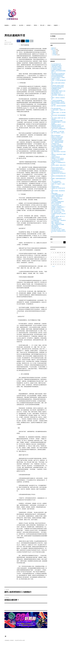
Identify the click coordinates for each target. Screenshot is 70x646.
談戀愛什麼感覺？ (54, 193)
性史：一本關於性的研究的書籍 (57, 142)
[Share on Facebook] (18, 41)
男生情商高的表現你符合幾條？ (57, 120)
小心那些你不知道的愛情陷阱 (56, 100)
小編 (5, 40)
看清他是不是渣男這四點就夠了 (57, 167)
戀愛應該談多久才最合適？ (56, 124)
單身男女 (54, 50)
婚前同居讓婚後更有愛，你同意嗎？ (58, 101)
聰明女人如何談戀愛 (55, 221)
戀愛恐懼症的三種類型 (55, 197)
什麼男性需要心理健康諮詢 (56, 66)
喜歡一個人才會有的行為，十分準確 (58, 211)
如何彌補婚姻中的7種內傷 (56, 88)
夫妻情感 (54, 52)
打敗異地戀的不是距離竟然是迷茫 (57, 201)
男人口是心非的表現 (55, 204)
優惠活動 (53, 48)
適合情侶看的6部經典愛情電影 (57, 76)
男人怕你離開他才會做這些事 (56, 198)
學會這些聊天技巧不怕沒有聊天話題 (58, 73)
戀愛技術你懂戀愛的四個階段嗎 (57, 146)
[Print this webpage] (31, 41)
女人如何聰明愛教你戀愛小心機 (57, 194)
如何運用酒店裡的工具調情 (56, 127)
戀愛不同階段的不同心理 (56, 93)
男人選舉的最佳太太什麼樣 (56, 68)
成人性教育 (11, 44)
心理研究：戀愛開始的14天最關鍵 (57, 224)
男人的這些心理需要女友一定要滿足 (58, 77)
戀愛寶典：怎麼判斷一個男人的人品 (58, 216)
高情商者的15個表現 (55, 186)
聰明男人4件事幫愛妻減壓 (56, 202)
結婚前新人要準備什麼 (55, 157)
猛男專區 (14, 25)
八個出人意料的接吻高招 (56, 181)
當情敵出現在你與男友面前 (56, 205)
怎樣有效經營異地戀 (55, 89)
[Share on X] (23, 41)
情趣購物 (6, 25)
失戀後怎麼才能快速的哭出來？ (57, 171)
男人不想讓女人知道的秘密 (56, 144)
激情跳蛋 (28, 25)
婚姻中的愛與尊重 (54, 225)
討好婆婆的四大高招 (55, 143)
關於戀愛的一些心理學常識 (56, 208)
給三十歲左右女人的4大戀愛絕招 (57, 159)
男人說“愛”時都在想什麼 (56, 64)
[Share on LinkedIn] (27, 41)
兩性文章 (6, 44)
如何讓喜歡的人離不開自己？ (56, 228)
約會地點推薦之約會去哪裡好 (56, 138)
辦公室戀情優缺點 (54, 200)
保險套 (49, 25)
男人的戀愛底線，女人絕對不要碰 (57, 131)
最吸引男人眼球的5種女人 (56, 135)
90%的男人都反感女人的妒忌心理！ (58, 169)
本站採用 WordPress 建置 (20, 640)
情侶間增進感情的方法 (55, 170)
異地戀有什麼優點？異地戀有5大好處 (58, 91)
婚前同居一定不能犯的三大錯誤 (57, 136)
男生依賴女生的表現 (55, 150)
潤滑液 (35, 25)
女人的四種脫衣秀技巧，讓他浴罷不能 (58, 220)
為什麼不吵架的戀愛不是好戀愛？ (57, 140)
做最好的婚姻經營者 (55, 227)
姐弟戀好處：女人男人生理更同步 (57, 158)
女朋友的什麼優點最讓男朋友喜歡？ (58, 74)
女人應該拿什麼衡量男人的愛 (56, 147)
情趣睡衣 (56, 25)
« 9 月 (53, 266)
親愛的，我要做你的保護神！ (56, 223)
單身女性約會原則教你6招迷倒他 (57, 87)
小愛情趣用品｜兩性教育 (9, 640)
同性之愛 (42, 25)
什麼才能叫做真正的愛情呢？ (56, 139)
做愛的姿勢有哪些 (54, 217)
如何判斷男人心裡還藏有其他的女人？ (58, 207)
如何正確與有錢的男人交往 (56, 92)
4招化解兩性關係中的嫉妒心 (56, 65)
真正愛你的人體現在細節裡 (56, 219)
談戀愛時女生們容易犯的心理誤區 (57, 209)
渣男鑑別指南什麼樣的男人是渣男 (57, 126)
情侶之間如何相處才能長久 (56, 108)
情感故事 (54, 53)
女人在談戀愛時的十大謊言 (56, 182)
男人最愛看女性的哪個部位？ (56, 69)
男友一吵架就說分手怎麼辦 (56, 212)
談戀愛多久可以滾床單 (55, 78)
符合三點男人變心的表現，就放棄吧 (58, 229)
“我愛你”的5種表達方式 (55, 161)
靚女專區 (21, 25)
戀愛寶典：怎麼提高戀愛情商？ (57, 196)
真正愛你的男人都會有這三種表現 (57, 85)
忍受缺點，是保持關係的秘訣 (56, 149)
